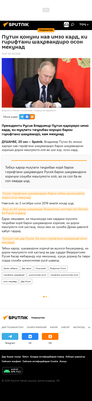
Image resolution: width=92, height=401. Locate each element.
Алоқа (62, 361)
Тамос (25, 356)
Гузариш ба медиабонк (45, 110)
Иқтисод (79, 327)
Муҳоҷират (41, 268)
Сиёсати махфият (11, 361)
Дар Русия (26, 281)
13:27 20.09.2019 (11, 53)
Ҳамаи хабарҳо (10, 268)
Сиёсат (65, 327)
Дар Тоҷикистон (12, 327)
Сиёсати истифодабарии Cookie (40, 361)
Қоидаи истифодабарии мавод (47, 356)
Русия (54, 327)
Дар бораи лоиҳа (11, 356)
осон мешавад (10, 281)
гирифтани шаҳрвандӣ (14, 275)
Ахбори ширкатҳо (75, 356)
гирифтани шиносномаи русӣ (64, 275)
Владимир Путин (58, 268)
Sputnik (8, 110)
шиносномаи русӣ (37, 275)
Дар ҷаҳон (26, 268)
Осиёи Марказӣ (37, 327)
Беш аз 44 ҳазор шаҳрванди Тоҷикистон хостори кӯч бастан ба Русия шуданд (45, 211)
